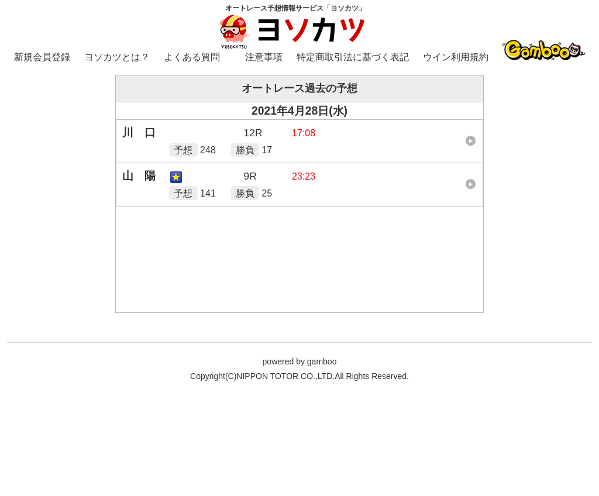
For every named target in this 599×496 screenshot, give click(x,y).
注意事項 (264, 57)
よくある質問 (192, 57)
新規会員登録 (42, 57)
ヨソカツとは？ (117, 57)
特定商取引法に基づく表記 (353, 57)
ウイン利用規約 (455, 57)
